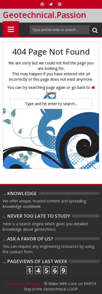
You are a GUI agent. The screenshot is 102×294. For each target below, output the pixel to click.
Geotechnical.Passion (44, 14)
